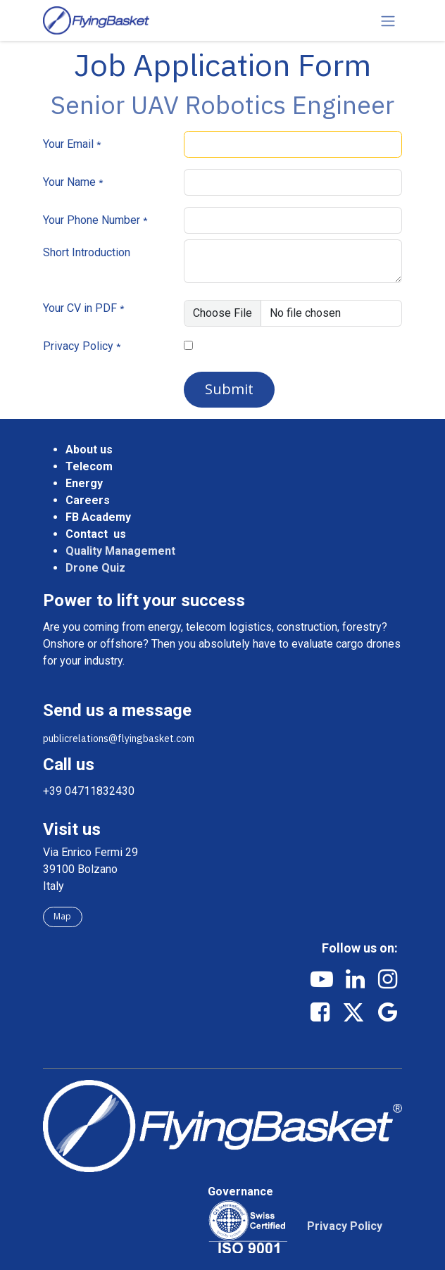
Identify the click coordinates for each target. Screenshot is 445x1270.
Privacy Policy (78, 346)
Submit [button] (229, 388)
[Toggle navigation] (388, 20)
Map (62, 916)
